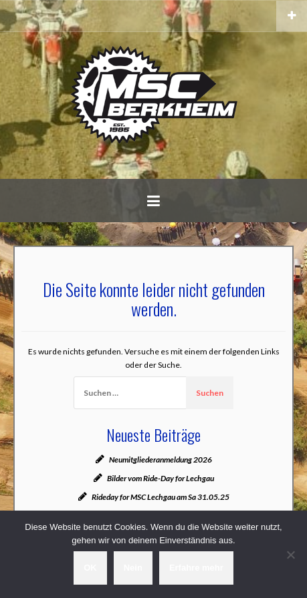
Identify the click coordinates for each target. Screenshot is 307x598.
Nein (133, 568)
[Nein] (290, 554)
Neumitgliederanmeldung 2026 (160, 460)
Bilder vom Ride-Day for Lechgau (160, 478)
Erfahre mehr (196, 568)
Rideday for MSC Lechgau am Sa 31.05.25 (160, 497)
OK (90, 568)
